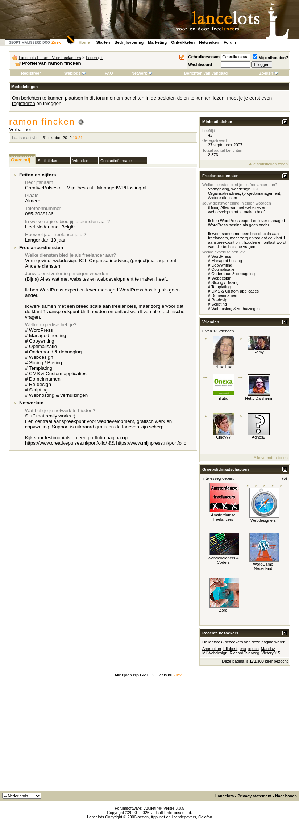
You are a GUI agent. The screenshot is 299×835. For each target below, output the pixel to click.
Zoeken (268, 73)
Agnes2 (258, 437)
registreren (23, 103)
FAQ (109, 73)
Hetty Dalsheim (258, 398)
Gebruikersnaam (204, 57)
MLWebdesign (214, 653)
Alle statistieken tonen (268, 164)
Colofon (205, 817)
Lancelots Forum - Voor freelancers (50, 57)
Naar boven (286, 796)
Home (84, 42)
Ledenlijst (94, 57)
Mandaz (268, 648)
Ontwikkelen (183, 42)
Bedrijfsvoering (129, 42)
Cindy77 (223, 437)
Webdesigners (263, 520)
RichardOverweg (244, 653)
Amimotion (211, 648)
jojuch (253, 648)
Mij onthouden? (270, 57)
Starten (103, 42)
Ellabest (230, 648)
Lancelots (224, 796)
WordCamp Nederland (263, 566)
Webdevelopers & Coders (223, 560)
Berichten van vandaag (206, 73)
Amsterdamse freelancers (223, 517)
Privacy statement (254, 796)
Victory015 (270, 653)
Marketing (157, 42)
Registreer (31, 73)
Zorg (223, 610)
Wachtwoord (200, 64)
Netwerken (209, 42)
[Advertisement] (149, 736)
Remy (258, 352)
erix (243, 648)
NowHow (223, 367)
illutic (223, 398)
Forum (230, 42)
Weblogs (75, 73)
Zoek (56, 42)
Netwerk (142, 73)
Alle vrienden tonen (271, 458)
